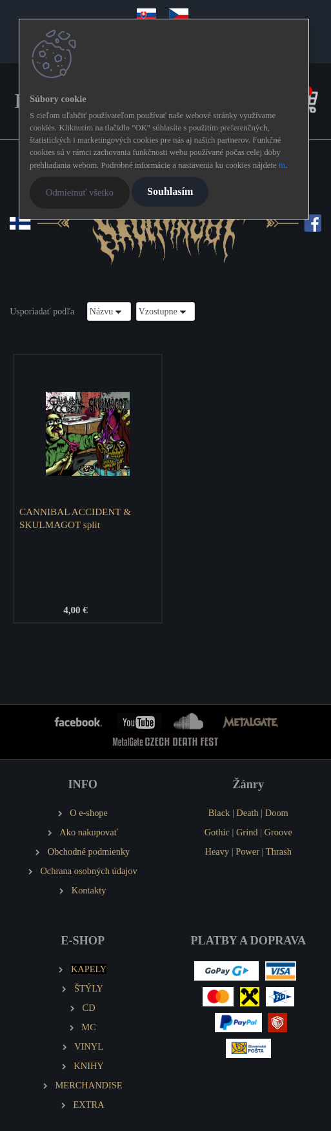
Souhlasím (170, 191)
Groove (278, 832)
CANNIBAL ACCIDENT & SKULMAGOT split (75, 518)
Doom (276, 813)
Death (247, 813)
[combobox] (109, 311)
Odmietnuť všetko (80, 192)
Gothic (217, 832)
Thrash (279, 851)
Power (247, 851)
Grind (247, 832)
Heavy (217, 851)
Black (219, 813)
